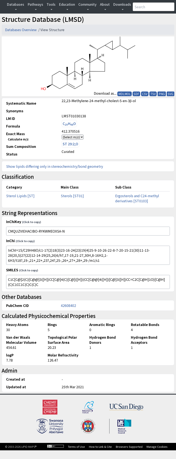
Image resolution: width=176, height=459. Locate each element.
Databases (15, 4)
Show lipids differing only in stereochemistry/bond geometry (54, 166)
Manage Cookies (157, 447)
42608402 (68, 305)
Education (67, 4)
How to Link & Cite (100, 447)
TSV (153, 94)
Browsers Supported (129, 447)
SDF (136, 94)
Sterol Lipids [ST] (20, 195)
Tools (51, 4)
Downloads (122, 4)
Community (87, 4)
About (105, 4)
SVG (170, 94)
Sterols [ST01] (72, 195)
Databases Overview (21, 29)
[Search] (153, 7)
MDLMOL (124, 94)
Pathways (35, 4)
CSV (144, 94)
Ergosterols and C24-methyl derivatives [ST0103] (137, 198)
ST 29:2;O (70, 143)
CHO (69, 123)
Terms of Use (76, 447)
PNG (162, 94)
